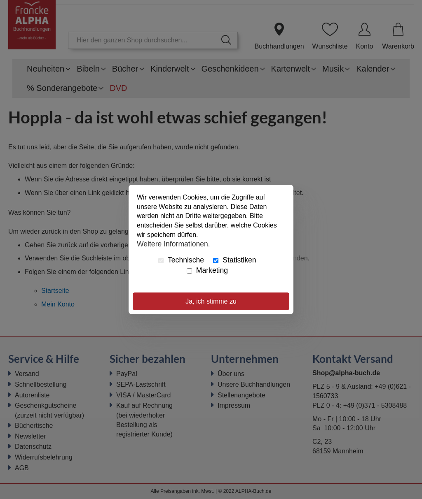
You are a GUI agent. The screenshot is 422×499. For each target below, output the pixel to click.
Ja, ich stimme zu (211, 301)
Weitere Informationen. (173, 244)
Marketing (207, 270)
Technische (181, 260)
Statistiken (234, 260)
